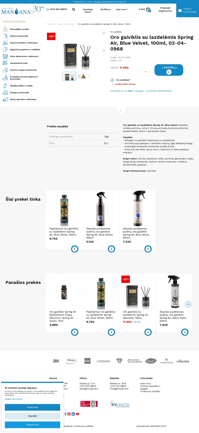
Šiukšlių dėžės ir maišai (21, 86)
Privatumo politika (150, 391)
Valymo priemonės (19, 36)
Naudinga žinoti (88, 10)
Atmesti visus (33, 425)
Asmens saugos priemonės (23, 70)
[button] (103, 33)
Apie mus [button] (121, 9)
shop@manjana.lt (89, 388)
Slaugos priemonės (19, 92)
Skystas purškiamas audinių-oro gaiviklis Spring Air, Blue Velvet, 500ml (136, 233)
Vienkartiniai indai (19, 63)
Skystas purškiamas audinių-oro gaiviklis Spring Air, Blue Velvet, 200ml (99, 233)
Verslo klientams (187, 10)
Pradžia (50, 24)
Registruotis (165, 11)
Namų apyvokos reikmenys (23, 99)
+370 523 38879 (56, 9)
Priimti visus (32, 407)
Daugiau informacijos (14, 399)
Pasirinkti (32, 416)
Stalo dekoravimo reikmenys (24, 56)
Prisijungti (165, 8)
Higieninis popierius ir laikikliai (25, 49)
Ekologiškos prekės (19, 29)
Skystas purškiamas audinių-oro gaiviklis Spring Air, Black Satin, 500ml (173, 316)
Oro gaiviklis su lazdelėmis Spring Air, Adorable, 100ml (136, 314)
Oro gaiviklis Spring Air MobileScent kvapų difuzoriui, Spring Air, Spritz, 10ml (62, 316)
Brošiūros (105, 9)
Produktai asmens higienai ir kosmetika (24, 78)
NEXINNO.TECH (158, 426)
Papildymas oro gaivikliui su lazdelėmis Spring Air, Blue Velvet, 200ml (63, 231)
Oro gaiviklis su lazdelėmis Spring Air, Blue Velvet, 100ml (104, 24)
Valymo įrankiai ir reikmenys (24, 43)
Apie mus (145, 383)
